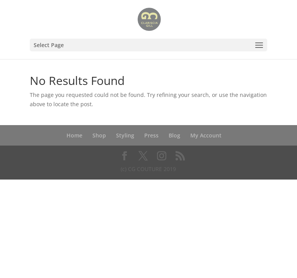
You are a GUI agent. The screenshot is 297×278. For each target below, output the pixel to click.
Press (151, 135)
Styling (125, 135)
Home (74, 135)
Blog (174, 135)
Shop (99, 135)
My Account (206, 135)
